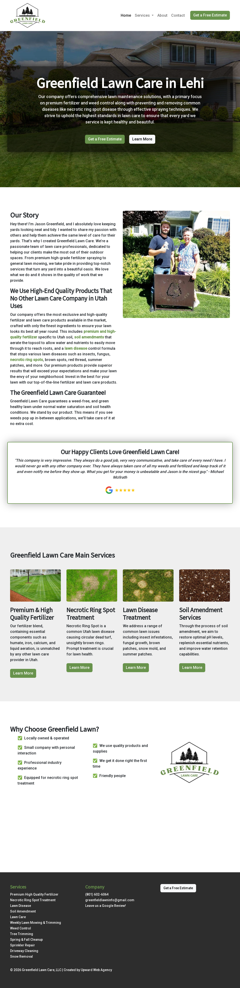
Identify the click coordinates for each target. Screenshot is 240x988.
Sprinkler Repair (22, 945)
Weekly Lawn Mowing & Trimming (35, 923)
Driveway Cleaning (24, 951)
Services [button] (143, 15)
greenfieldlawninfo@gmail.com (109, 900)
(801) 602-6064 (96, 894)
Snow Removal (21, 956)
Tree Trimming (21, 934)
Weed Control (20, 928)
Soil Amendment (23, 911)
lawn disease (76, 348)
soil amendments (89, 337)
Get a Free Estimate (210, 15)
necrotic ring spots (26, 359)
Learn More (142, 139)
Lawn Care (18, 917)
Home (126, 15)
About (162, 15)
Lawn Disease (20, 906)
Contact (178, 15)
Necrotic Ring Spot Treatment (32, 900)
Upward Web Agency (96, 970)
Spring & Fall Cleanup (26, 939)
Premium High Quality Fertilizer (34, 894)
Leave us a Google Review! (105, 906)
